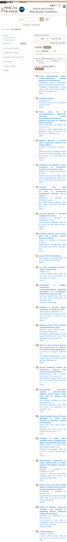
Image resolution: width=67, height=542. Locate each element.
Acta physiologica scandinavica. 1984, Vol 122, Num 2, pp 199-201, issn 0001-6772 (53, 313)
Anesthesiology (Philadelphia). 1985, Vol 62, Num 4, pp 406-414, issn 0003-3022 (52, 242)
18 (37, 438)
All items (41, 63)
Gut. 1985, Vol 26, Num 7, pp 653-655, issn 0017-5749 (52, 102)
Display (52, 43)
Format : (37, 66)
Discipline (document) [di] (14, 57)
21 (37, 507)
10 (37, 267)
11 (37, 285)
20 (37, 485)
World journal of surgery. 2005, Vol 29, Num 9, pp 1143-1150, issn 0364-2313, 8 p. (53, 376)
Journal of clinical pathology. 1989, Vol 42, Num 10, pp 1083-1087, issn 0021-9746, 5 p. (52, 221)
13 (37, 325)
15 (37, 367)
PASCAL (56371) (10, 38)
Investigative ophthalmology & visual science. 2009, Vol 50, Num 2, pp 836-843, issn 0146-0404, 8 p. (53, 354)
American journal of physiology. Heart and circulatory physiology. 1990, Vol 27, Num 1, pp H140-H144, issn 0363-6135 (52, 173)
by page (62, 43)
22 (37, 531)
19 (37, 460)
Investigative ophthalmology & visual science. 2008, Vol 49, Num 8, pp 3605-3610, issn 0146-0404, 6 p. (53, 332)
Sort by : (38, 51)
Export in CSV (7, 43)
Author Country (10, 66)
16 (37, 389)
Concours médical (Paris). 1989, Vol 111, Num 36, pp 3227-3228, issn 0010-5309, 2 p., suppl (53, 273)
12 (37, 307)
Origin (7, 70)
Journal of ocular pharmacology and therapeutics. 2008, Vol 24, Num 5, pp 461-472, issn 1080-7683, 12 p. (52, 124)
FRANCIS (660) (9, 40)
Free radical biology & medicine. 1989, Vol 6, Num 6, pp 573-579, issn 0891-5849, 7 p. (52, 198)
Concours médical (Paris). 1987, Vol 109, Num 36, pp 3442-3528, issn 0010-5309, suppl (53, 294)
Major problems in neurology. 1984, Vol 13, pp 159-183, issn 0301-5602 (52, 259)
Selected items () (50, 58)
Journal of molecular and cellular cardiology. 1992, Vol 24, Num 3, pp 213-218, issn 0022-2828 (53, 470)
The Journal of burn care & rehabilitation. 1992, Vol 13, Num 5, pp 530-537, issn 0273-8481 (53, 517)
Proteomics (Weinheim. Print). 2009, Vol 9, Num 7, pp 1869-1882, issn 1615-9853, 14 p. (53, 400)
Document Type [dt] (12, 48)
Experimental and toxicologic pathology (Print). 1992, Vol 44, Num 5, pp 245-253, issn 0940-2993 (53, 493)
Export (47, 47)
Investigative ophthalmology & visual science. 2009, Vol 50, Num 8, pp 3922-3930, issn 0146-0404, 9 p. (52, 85)
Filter (6, 35)
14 (37, 345)
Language (8, 61)
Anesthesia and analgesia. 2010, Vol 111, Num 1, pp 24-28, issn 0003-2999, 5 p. (53, 447)
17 (37, 416)
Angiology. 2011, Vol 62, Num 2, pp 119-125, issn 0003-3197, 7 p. (53, 425)
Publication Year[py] (12, 53)
